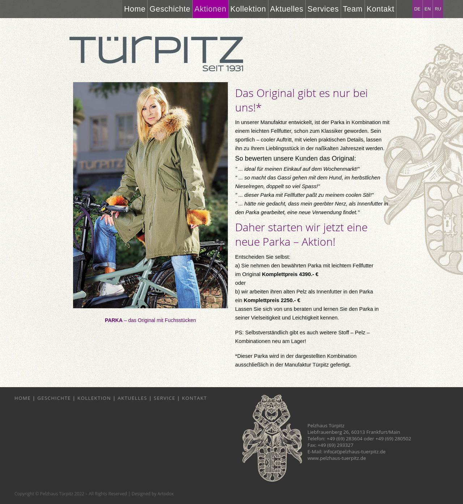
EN (428, 9)
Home (134, 9)
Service (164, 398)
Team (353, 9)
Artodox (166, 494)
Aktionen (210, 9)
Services (323, 9)
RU (438, 9)
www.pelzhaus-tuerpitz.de (336, 458)
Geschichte (169, 9)
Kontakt (381, 9)
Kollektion (248, 9)
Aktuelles (286, 9)
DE (417, 9)
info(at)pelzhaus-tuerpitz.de (355, 451)
